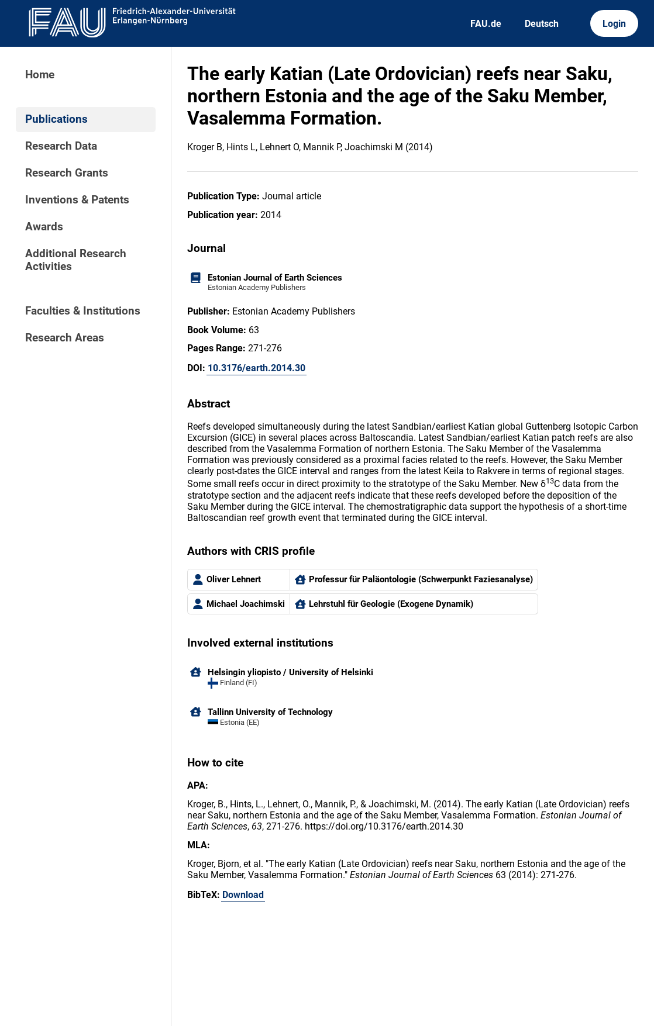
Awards (44, 226)
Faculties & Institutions (82, 311)
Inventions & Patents (77, 200)
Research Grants (66, 173)
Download (243, 894)
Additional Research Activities (75, 260)
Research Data (61, 146)
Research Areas (64, 337)
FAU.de (485, 23)
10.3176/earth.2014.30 (256, 368)
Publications (56, 119)
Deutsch (542, 23)
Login (614, 23)
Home (39, 74)
